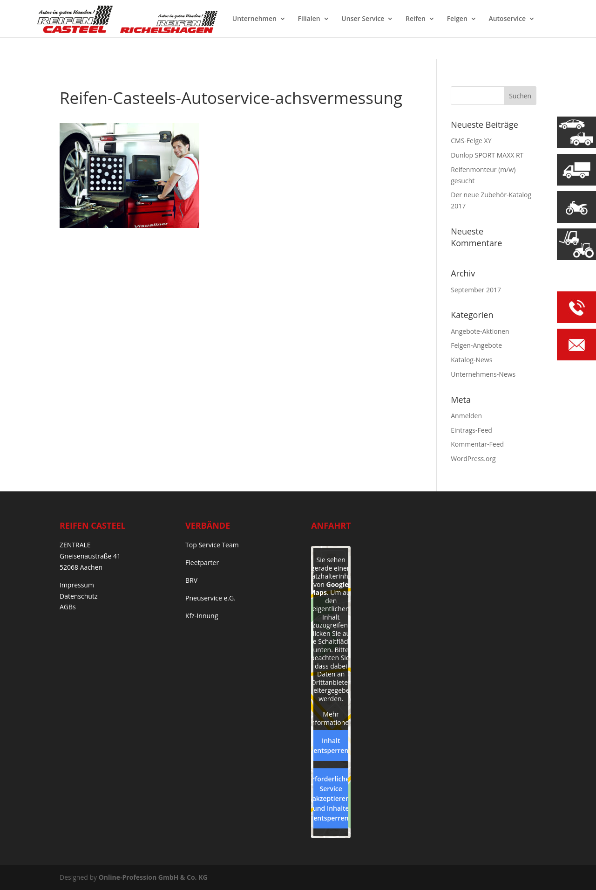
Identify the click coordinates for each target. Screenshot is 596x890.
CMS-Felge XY (471, 140)
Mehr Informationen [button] (331, 718)
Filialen (309, 19)
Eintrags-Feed (471, 430)
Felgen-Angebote (476, 345)
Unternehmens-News (483, 374)
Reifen (416, 19)
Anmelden (466, 415)
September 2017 (476, 289)
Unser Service (362, 19)
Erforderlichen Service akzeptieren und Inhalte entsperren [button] (330, 798)
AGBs (68, 606)
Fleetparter (202, 562)
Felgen (457, 19)
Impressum (77, 584)
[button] (20, 869)
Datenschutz (78, 596)
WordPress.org (473, 458)
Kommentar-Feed (477, 444)
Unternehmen (254, 19)
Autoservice (507, 19)
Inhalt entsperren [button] (330, 745)
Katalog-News (471, 359)
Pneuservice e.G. (210, 597)
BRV (191, 580)
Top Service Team (212, 544)
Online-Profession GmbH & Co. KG (153, 877)
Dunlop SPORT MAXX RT (487, 155)
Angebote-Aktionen (480, 331)
